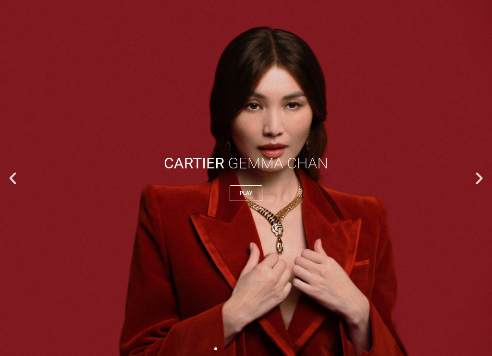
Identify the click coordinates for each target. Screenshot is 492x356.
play (246, 193)
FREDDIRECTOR (115, 22)
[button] (13, 178)
